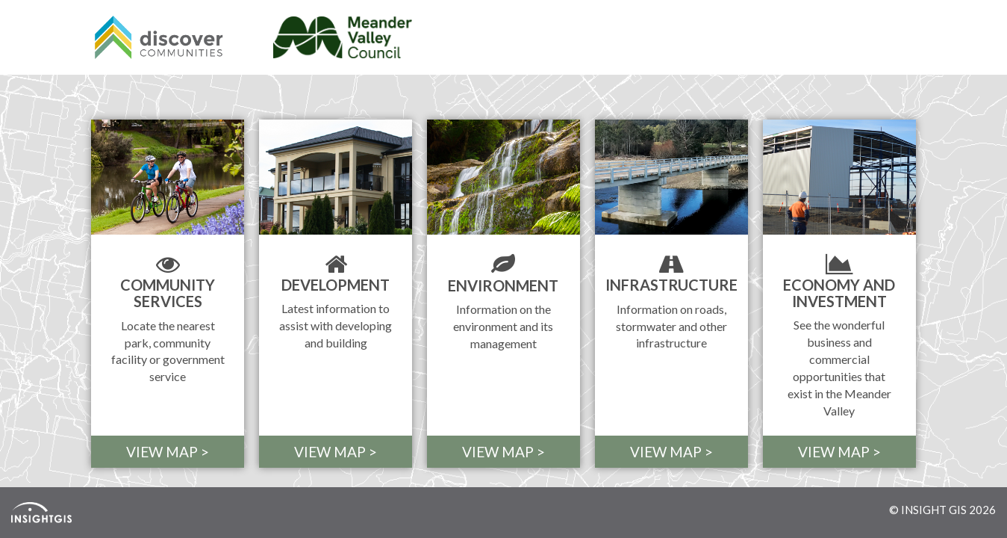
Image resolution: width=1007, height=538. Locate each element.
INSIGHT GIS (934, 509)
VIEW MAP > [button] (167, 451)
